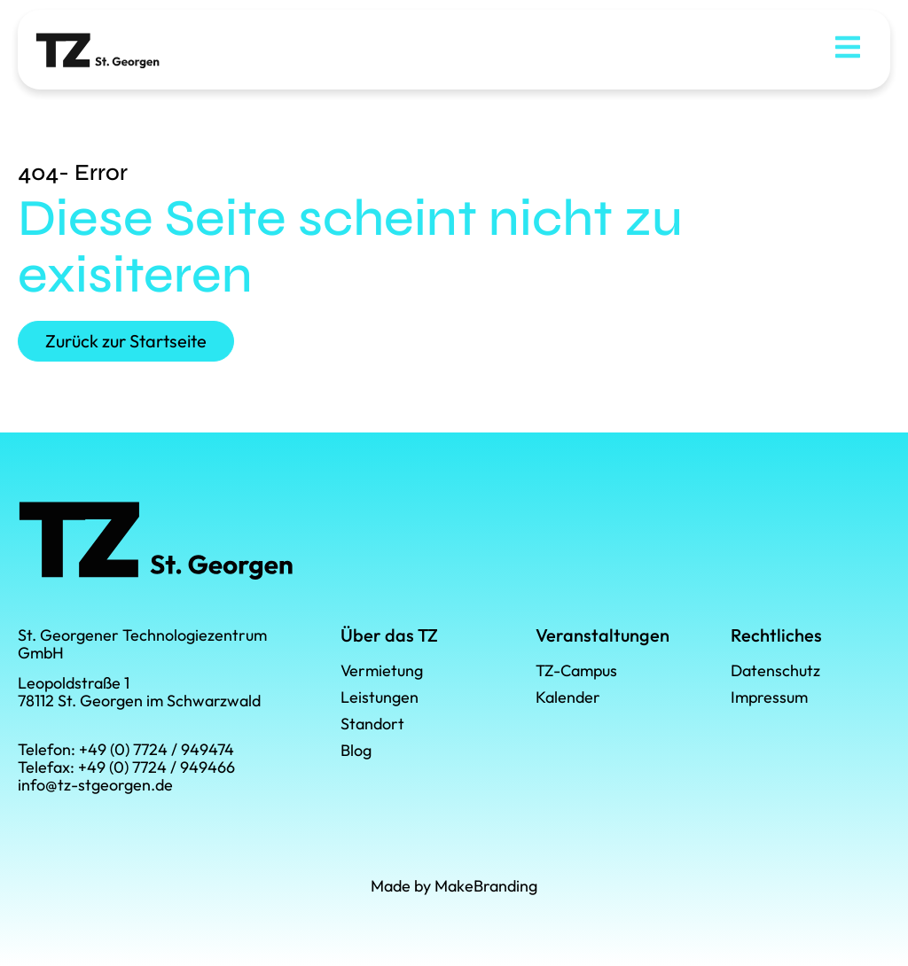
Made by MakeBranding (454, 886)
